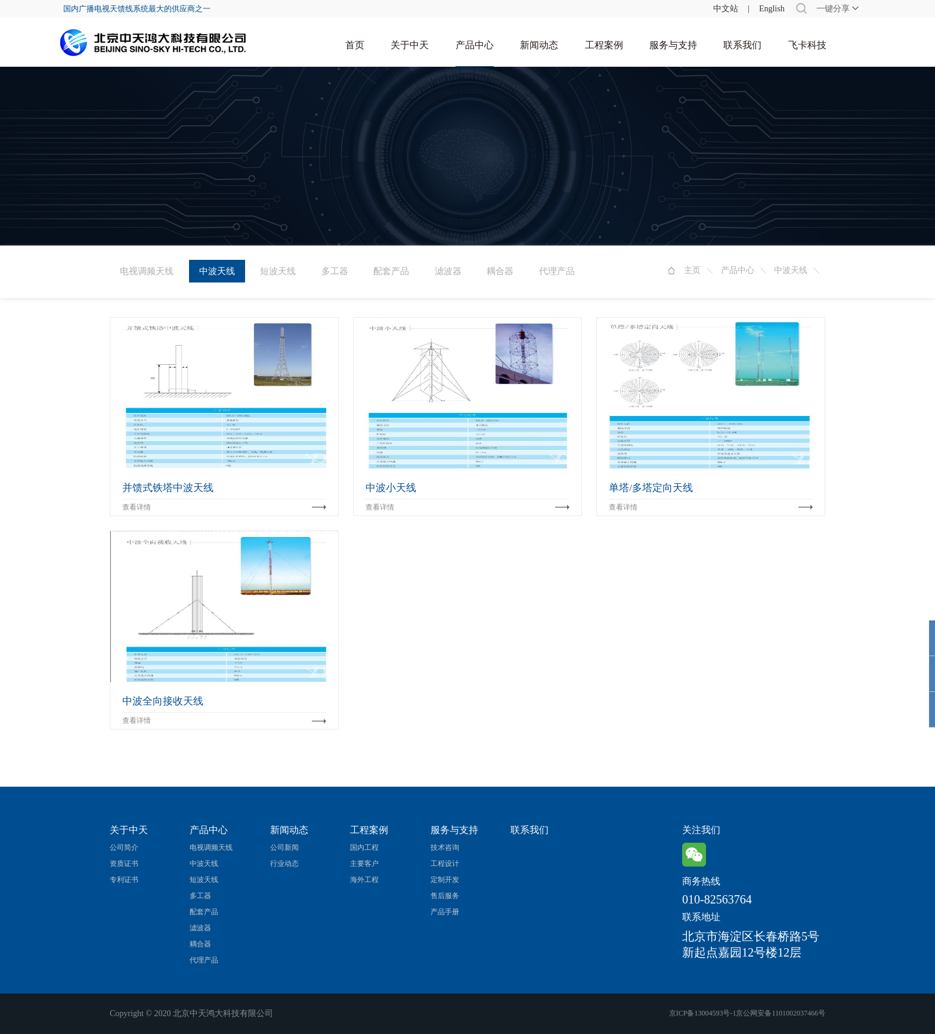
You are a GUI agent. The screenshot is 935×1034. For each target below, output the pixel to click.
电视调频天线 (147, 271)
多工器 (334, 271)
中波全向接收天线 (162, 701)
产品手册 (445, 912)
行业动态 (284, 863)
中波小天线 (391, 487)
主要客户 (364, 863)
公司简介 (124, 847)
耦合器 (500, 271)
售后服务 (445, 896)
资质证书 (124, 863)
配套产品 (391, 271)
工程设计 (445, 863)
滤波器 (448, 271)
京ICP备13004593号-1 (702, 1013)
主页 (692, 270)
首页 (354, 45)
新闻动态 (539, 45)
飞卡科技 (807, 45)
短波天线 (278, 271)
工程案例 (604, 45)
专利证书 (124, 879)
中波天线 (790, 270)
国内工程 (364, 847)
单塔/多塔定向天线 (651, 487)
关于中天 (410, 45)
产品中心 (475, 45)
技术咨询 (445, 847)
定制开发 (445, 879)
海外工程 (364, 879)
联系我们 (742, 45)
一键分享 (833, 8)
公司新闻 (284, 847)
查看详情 (136, 507)
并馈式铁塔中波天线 (167, 487)
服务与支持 (673, 45)
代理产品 (557, 271)
